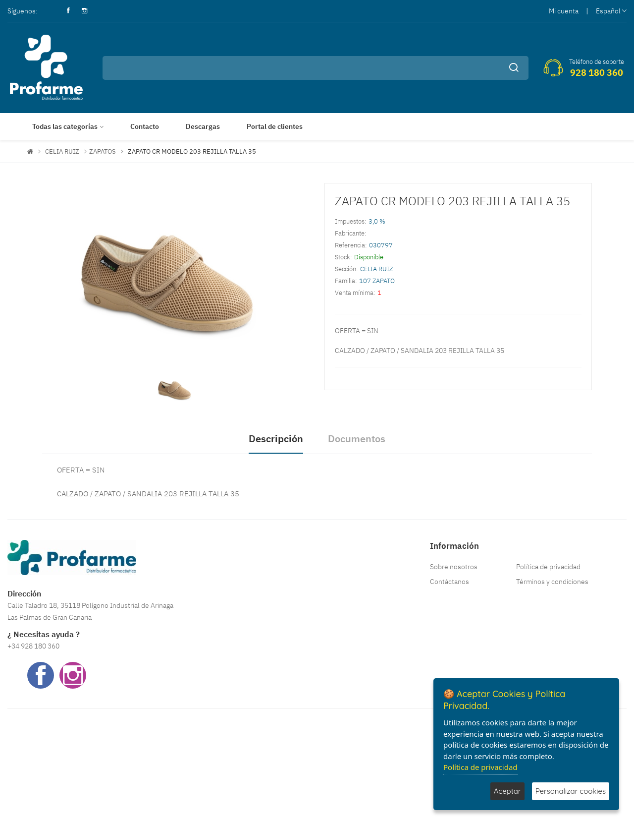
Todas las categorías (65, 126)
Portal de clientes (275, 126)
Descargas (203, 126)
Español (611, 10)
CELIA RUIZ (62, 151)
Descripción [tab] (276, 438)
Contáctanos (449, 581)
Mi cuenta (564, 10)
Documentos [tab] (356, 438)
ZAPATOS (102, 151)
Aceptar (507, 791)
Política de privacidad (548, 566)
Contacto (144, 126)
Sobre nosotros (453, 566)
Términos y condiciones (552, 581)
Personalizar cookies (570, 791)
